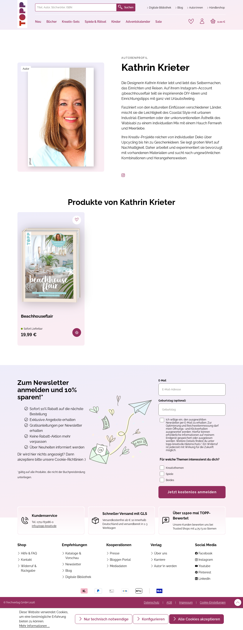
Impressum (186, 602)
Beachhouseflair (38, 316)
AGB (169, 602)
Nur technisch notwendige (106, 619)
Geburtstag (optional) (172, 400)
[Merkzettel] (191, 21)
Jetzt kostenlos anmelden (192, 492)
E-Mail (162, 380)
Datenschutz (151, 602)
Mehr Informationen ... (34, 626)
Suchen (125, 7)
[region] (61, 117)
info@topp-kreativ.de (44, 526)
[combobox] (76, 7)
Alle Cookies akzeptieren (198, 619)
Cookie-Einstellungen (213, 602)
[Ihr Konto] (202, 22)
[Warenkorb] (218, 22)
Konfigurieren (153, 619)
